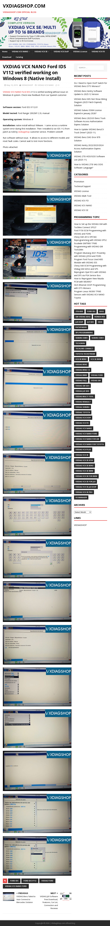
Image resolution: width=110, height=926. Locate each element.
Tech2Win (80, 343)
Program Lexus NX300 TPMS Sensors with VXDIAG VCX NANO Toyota (89, 294)
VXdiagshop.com (58, 923)
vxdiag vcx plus (83, 449)
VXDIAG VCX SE (41, 51)
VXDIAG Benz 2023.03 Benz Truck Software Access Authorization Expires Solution (89, 121)
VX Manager (81, 497)
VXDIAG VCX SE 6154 (84, 460)
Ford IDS (14, 881)
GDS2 (101, 311)
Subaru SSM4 (98, 338)
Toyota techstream (85, 354)
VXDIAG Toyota (82, 412)
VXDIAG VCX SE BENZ (84, 465)
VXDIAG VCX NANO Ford (16, 886)
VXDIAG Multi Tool (82, 195)
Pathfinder (81, 327)
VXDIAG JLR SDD (82, 391)
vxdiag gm (96, 380)
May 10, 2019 (12, 85)
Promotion (79, 181)
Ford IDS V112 (29, 881)
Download (6, 57)
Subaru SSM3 (81, 338)
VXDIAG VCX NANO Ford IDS (16, 92)
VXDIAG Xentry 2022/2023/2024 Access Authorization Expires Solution (88, 148)
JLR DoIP (79, 322)
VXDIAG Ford (47, 881)
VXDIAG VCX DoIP (61, 51)
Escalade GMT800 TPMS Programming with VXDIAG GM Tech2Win (88, 246)
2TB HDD (79, 311)
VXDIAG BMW (81, 375)
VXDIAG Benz (81, 364)
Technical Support (82, 186)
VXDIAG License (80, 51)
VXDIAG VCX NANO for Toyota (89, 444)
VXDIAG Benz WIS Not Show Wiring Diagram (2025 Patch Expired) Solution (90, 102)
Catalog (19, 57)
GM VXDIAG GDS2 (82, 316)
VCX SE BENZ (81, 359)
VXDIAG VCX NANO (20, 51)
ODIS (100, 322)
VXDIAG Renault (83, 402)
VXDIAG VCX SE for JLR (85, 481)
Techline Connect (84, 348)
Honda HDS (99, 316)
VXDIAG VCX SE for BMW (86, 476)
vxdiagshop (24, 131)
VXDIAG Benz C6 (82, 370)
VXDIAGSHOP (27, 85)
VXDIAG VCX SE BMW (84, 471)
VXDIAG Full (81, 380)
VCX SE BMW (96, 359)
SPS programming (84, 332)
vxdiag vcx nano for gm (87, 439)
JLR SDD (90, 322)
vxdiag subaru (82, 407)
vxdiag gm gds (82, 386)
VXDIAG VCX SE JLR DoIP (85, 487)
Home (4, 51)
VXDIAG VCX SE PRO (84, 492)
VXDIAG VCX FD (98, 51)
